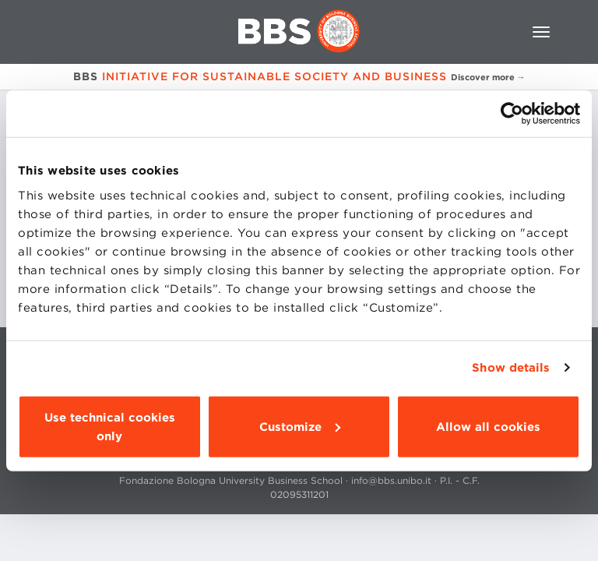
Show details (511, 368)
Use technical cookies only (109, 426)
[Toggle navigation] (541, 32)
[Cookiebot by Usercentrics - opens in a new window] (512, 113)
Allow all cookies (488, 426)
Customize (299, 426)
